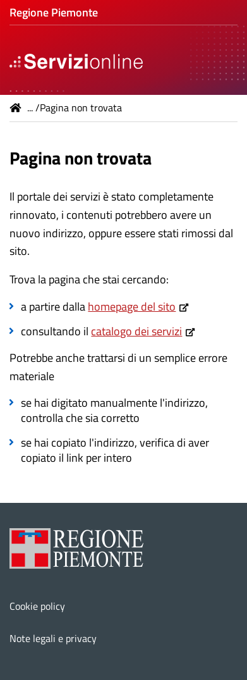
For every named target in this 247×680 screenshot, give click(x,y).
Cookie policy (37, 606)
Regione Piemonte (53, 12)
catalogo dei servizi (136, 331)
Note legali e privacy (53, 638)
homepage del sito (132, 306)
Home (15, 107)
